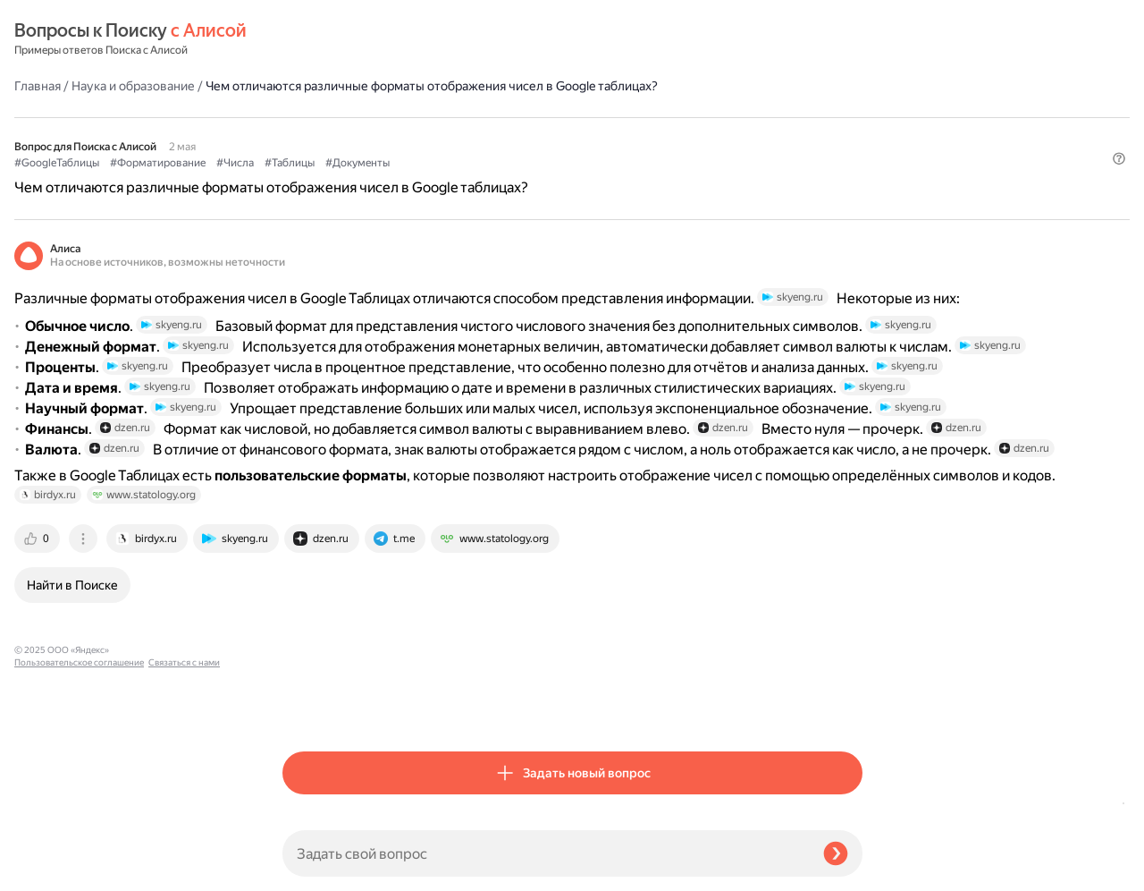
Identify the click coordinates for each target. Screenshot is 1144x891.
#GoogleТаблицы (324, 135)
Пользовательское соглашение (79, 857)
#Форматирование (426, 135)
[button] (851, 164)
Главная (305, 39)
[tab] (306, 706)
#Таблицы (558, 135)
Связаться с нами (50, 870)
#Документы (625, 135)
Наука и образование (401, 39)
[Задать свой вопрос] (545, 853)
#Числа (503, 135)
